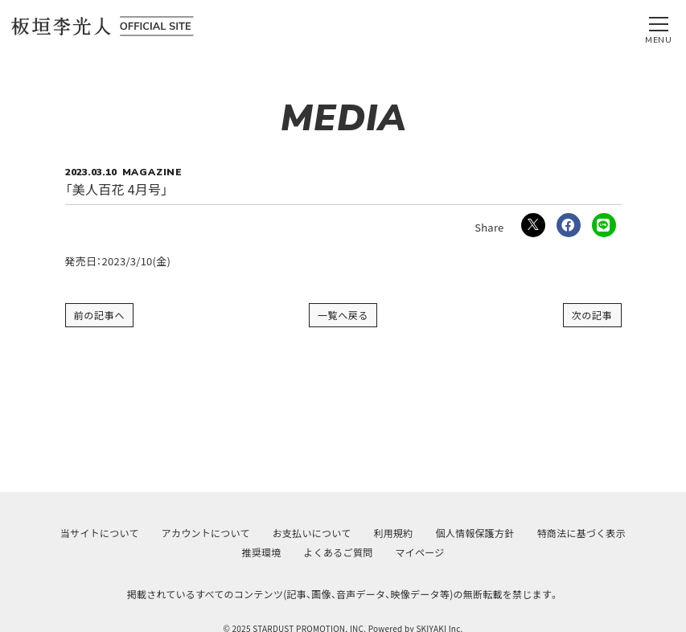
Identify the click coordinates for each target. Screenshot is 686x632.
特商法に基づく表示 (581, 533)
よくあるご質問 (338, 552)
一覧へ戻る (343, 315)
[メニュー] (658, 26)
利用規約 (393, 533)
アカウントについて (206, 533)
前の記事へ (99, 315)
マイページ (419, 552)
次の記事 (592, 315)
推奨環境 (261, 552)
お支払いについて (312, 533)
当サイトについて (99, 533)
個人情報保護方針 (475, 533)
